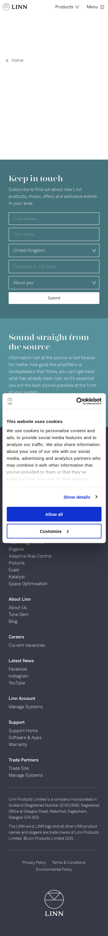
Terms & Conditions (69, 862)
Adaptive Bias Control (30, 556)
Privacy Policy (34, 862)
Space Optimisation (28, 583)
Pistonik (17, 563)
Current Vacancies (27, 645)
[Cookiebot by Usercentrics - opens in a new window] (76, 401)
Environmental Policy (54, 869)
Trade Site (19, 768)
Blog (13, 621)
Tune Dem (19, 614)
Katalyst (17, 576)
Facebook (18, 669)
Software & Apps (25, 737)
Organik (16, 549)
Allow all (54, 514)
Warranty (18, 744)
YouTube (17, 683)
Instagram (19, 676)
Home (17, 60)
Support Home (23, 730)
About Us (18, 607)
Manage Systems (26, 706)
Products (67, 6)
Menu (95, 6)
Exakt (14, 570)
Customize (54, 531)
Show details (77, 496)
